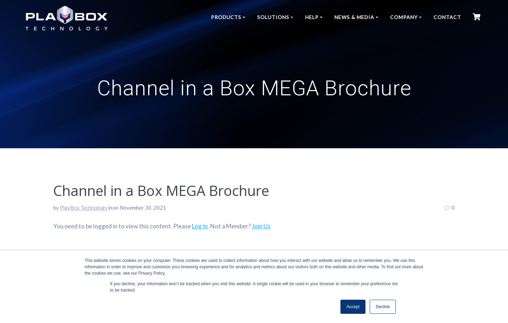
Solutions (273, 17)
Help (312, 17)
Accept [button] (352, 306)
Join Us (261, 226)
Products (226, 17)
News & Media (354, 17)
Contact (447, 17)
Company (404, 17)
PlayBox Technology (84, 207)
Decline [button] (383, 306)
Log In (200, 226)
